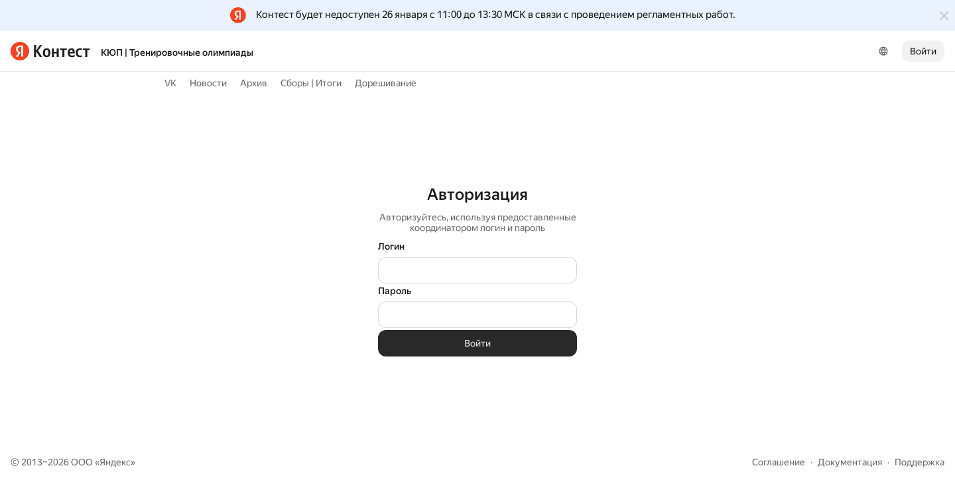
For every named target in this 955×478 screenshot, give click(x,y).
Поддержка (919, 462)
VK (170, 83)
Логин (391, 246)
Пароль (394, 290)
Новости (208, 83)
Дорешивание (385, 83)
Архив (253, 83)
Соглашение (778, 462)
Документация (850, 462)
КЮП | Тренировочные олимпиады (177, 52)
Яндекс (115, 462)
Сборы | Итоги (311, 83)
